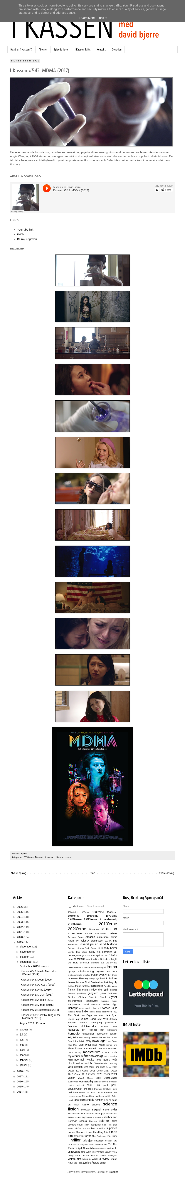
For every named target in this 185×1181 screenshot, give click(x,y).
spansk (83, 1121)
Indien (92, 1012)
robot (76, 1099)
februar (24, 1059)
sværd (83, 1132)
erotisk (94, 974)
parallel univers (101, 1082)
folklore (71, 986)
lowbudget (99, 1041)
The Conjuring (98, 1136)
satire (85, 1104)
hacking (105, 1001)
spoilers (72, 1124)
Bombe (71, 952)
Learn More (87, 18)
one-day (113, 1063)
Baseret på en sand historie (49, 857)
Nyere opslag (18, 873)
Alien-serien (101, 933)
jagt (77, 1019)
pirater (71, 1085)
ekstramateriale (75, 975)
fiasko (71, 982)
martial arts (111, 1045)
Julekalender (88, 1026)
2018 (20, 1071)
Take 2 (107, 1132)
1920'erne (85, 912)
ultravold (112, 1148)
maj (22, 1044)
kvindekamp (84, 1037)
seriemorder (110, 1109)
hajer (114, 1001)
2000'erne (75, 924)
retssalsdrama (74, 1096)
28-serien (94, 929)
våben (102, 1155)
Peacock (113, 1082)
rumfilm (99, 1099)
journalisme (111, 1022)
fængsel (71, 993)
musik (114, 1052)
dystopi (71, 971)
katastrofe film (77, 1029)
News (98, 1059)
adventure (75, 933)
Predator (98, 1089)
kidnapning (112, 1030)
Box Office (81, 952)
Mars (102, 1044)
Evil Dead (112, 975)
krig (70, 1037)
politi (89, 1085)
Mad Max (72, 1045)
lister (75, 1041)
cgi (115, 951)
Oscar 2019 (80, 1074)
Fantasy (83, 978)
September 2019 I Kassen (34, 966)
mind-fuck (102, 1048)
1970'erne (111, 915)
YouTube (78, 1163)
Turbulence (101, 1144)
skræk (77, 1117)
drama (68, 857)
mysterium (74, 1056)
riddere (99, 1096)
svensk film (74, 1132)
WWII (95, 1159)
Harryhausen (74, 1004)
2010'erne (28, 857)
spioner (104, 1121)
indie (85, 1011)
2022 (20, 927)
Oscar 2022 (76, 1077)
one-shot (100, 1067)
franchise (96, 986)
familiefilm (73, 978)
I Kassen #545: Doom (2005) (36, 979)
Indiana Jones (74, 1012)
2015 (20, 1086)
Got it (103, 18)
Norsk (106, 1059)
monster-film (91, 1052)
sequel (96, 1109)
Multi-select (77, 906)
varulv (108, 1152)
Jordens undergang (90, 1022)
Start (92, 873)
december (26, 946)
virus (77, 1155)
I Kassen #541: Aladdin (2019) (36, 999)
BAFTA (108, 941)
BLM (100, 948)
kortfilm (113, 1033)
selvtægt (85, 1109)
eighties (100, 971)
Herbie (106, 1004)
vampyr (100, 1152)
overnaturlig (86, 1081)
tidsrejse (87, 1140)
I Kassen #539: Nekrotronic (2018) (39, 1009)
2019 (20, 942)
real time (73, 1092)
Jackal (71, 1019)
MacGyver (112, 1041)
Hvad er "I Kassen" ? (21, 49)
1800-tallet (73, 912)
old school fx (84, 1063)
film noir (80, 982)
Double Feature (91, 967)
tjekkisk (108, 1141)
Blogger (113, 1171)
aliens (113, 933)
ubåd (90, 1148)
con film (104, 955)
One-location (75, 1066)
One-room (89, 1067)
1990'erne (90, 919)
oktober (24, 956)
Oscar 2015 (88, 1070)
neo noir (79, 1059)
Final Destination (93, 982)
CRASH (113, 955)
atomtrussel (97, 940)
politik (97, 1085)
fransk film (74, 989)
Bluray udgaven (27, 239)
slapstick (99, 1117)
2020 (20, 937)
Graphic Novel (97, 997)
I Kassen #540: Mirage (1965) (36, 1004)
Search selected (95, 906)
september (26, 961)
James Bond (88, 1018)
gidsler (103, 993)
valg (94, 1152)
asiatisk (84, 940)
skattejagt (100, 1113)
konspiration (88, 1033)
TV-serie (73, 1148)
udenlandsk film (100, 1148)
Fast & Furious (108, 978)
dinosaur (84, 962)
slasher (108, 1117)
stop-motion (89, 1128)
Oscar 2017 (103, 1070)
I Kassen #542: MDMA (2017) (36, 994)
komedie (74, 1033)
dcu (88, 959)
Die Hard (73, 962)
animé (114, 937)
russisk (107, 1100)
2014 (20, 1091)
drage (102, 967)
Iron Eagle (86, 1015)
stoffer (78, 1128)
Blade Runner (91, 948)
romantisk (87, 1100)
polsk (105, 1085)
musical (105, 1052)
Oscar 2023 (94, 1078)
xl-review (104, 1158)
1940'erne (112, 912)
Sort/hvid (72, 1121)
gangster (93, 993)
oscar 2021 (110, 1074)
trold (92, 1145)
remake (91, 1092)
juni (22, 1039)
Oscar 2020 (95, 1074)
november (26, 951)
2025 (20, 911)
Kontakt (101, 49)
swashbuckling (95, 1132)
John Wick (102, 1019)
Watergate (112, 1155)
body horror (110, 948)
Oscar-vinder (110, 1078)
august (24, 1029)
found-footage (82, 986)
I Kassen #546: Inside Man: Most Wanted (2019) (38, 973)
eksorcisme (112, 971)
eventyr (103, 974)
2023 (20, 921)
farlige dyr (94, 979)
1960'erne (92, 915)
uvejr (88, 1152)
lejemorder (96, 1037)
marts (23, 1054)
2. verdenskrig (108, 919)
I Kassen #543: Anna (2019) (35, 989)
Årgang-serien (99, 1163)
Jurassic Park (109, 1026)
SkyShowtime (88, 1117)
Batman (71, 948)
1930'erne (98, 912)
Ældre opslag (166, 873)
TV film (112, 1144)
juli (22, 1034)
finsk (105, 982)
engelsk (86, 975)
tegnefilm (78, 1136)
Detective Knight (108, 959)
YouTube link (25, 229)
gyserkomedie (75, 1001)
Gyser (113, 997)
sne (115, 1117)
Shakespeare (74, 1114)
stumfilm (101, 1128)
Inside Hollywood (104, 1012)
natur (106, 1056)
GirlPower (112, 993)
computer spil (92, 955)
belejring (80, 948)
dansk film (79, 958)
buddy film (94, 952)
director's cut (97, 963)
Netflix (90, 1059)
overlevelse (73, 1082)
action (111, 928)
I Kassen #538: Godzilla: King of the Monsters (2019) (40, 1017)
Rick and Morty (89, 1096)
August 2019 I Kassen (32, 1023)
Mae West (84, 1044)
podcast (80, 1085)
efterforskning (86, 971)
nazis (70, 1060)
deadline (95, 959)
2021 (20, 932)
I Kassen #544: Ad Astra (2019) (37, 984)
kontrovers (102, 1033)
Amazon (90, 936)
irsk (95, 1015)
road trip (107, 1096)
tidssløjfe (99, 1140)
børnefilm (107, 952)
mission (112, 1048)
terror (88, 1135)
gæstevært (91, 1001)
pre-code (88, 1089)
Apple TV (73, 940)
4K (102, 929)
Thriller (74, 1140)
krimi (75, 1037)
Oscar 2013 (111, 1067)
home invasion (85, 1008)
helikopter (95, 1004)
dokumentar (75, 967)
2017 (20, 1076)
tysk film (82, 1148)
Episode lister (61, 49)
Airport (88, 933)
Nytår (114, 1059)
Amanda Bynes (75, 937)
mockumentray (74, 1052)
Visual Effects (90, 1155)
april (23, 1049)
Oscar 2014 (74, 1070)
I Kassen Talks (83, 49)
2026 (20, 906)
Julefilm (72, 1026)
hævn (96, 1008)
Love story (85, 1041)
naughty (113, 1056)
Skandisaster (87, 1113)
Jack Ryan (111, 1015)
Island (101, 1015)
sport (87, 1125)
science (96, 1104)
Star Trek (107, 1125)
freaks (85, 990)
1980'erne (75, 919)
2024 (20, 916)
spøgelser (95, 1124)
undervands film (76, 1152)
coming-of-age (76, 955)
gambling (81, 993)
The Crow (112, 1136)
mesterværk (90, 1048)
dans (70, 959)
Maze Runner (75, 1048)
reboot (82, 1092)
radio (114, 1089)
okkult (71, 1063)
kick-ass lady (96, 1030)
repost (100, 1092)
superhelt (111, 1128)
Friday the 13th (98, 989)
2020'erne (77, 928)
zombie (87, 1162)
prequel (107, 1089)
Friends (113, 990)
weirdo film (74, 1158)
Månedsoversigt (92, 1056)
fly (116, 982)
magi (94, 1045)
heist (86, 1004)
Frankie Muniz (110, 986)
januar (24, 1064)
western (86, 1159)
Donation (117, 49)
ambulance (103, 937)
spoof (80, 1124)
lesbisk (106, 1037)
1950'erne (73, 915)
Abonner (43, 49)
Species (93, 1121)
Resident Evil (110, 1092)
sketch (109, 1114)
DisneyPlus (111, 962)
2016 (20, 1081)
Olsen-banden (101, 1063)
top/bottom (73, 1144)
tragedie (84, 1145)
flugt (111, 982)
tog (115, 1140)
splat (114, 1120)
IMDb (20, 234)
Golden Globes (77, 997)
